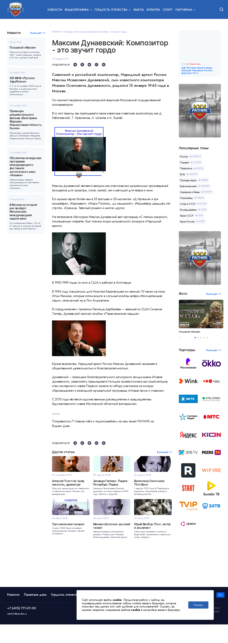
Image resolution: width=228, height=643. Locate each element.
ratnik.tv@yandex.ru (17, 632)
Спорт (168, 10)
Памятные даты (35, 613)
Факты (138, 10)
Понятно (198, 605)
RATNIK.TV (57, 31)
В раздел (36, 32)
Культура (153, 10)
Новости (55, 10)
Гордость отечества (65, 613)
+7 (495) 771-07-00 (21, 627)
